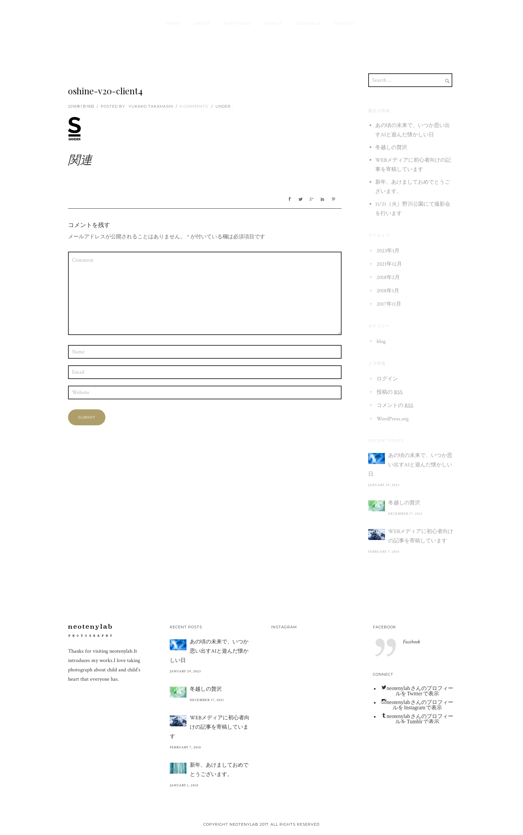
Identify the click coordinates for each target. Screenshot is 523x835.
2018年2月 (388, 277)
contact (345, 23)
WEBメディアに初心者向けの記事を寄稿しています (420, 536)
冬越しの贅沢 (391, 147)
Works (273, 23)
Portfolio (237, 23)
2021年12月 (389, 264)
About (202, 23)
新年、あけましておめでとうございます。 (219, 770)
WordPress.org (393, 418)
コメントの (395, 405)
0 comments (194, 106)
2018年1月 (388, 290)
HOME (173, 23)
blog (381, 341)
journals (308, 23)
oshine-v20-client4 (105, 91)
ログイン (387, 378)
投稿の (390, 392)
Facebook (384, 627)
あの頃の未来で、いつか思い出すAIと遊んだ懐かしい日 (410, 465)
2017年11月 (389, 304)
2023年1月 (388, 250)
